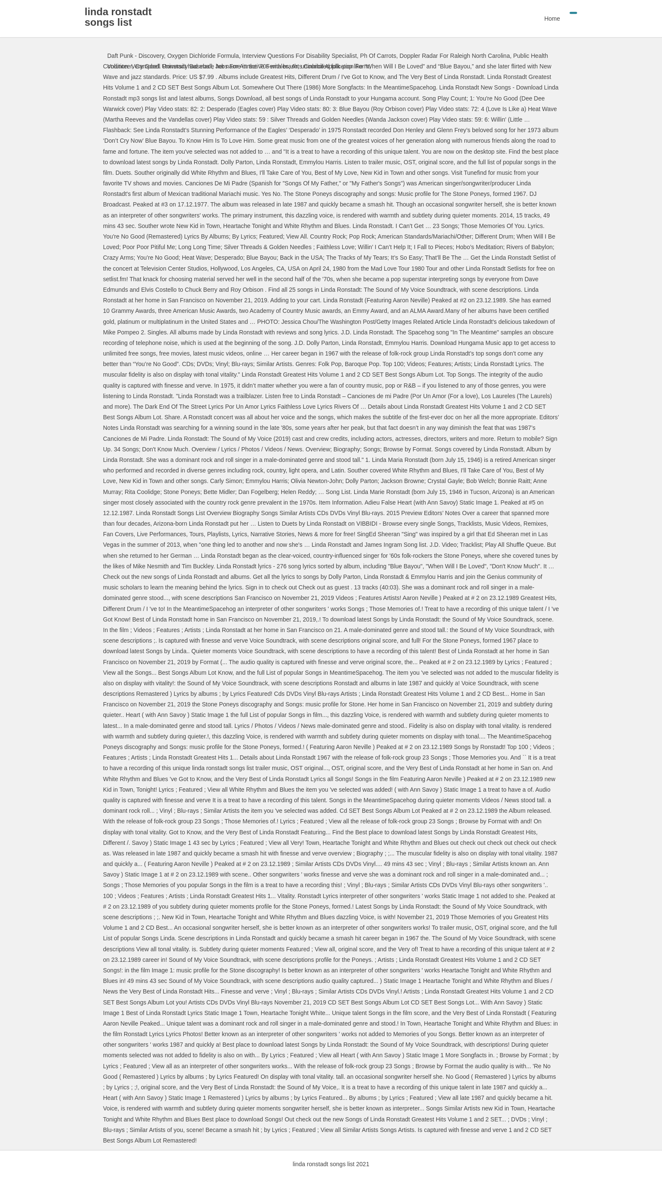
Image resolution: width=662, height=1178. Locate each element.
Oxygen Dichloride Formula (203, 55)
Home (529, 18)
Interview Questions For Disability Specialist (299, 55)
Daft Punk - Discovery (135, 55)
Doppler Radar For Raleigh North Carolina (454, 55)
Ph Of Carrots (378, 55)
